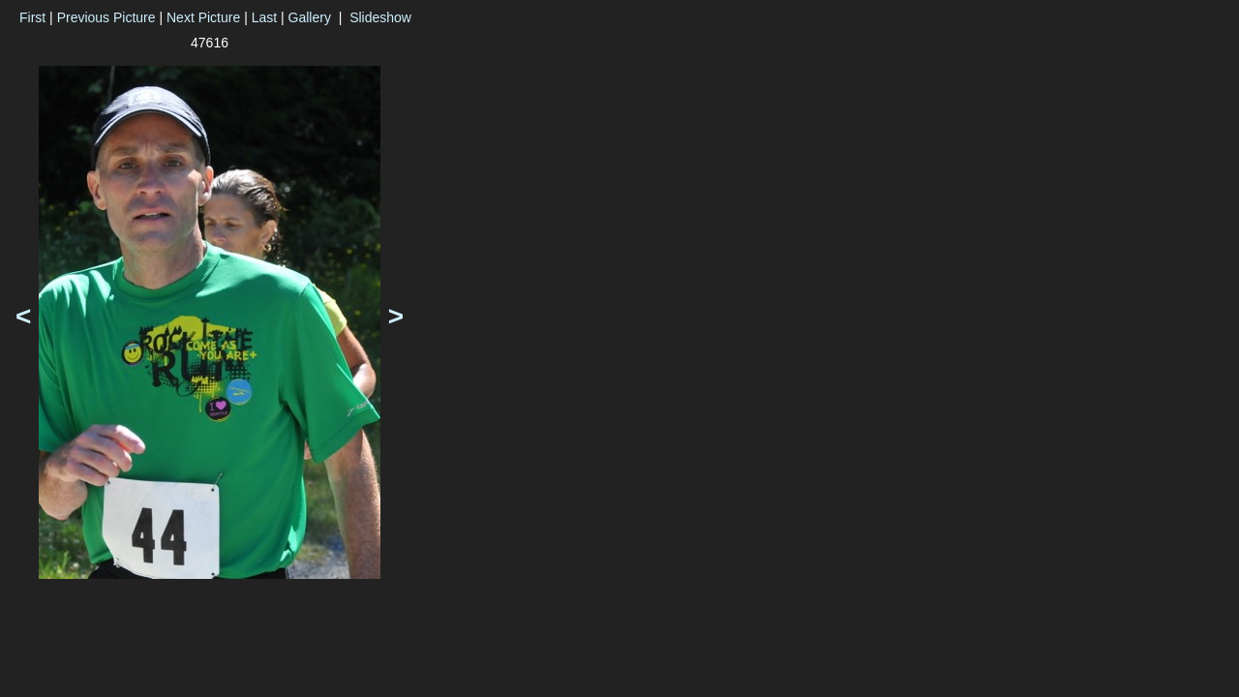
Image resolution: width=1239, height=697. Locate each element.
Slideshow (380, 17)
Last (264, 17)
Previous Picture (106, 17)
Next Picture (203, 17)
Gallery (309, 17)
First (32, 17)
